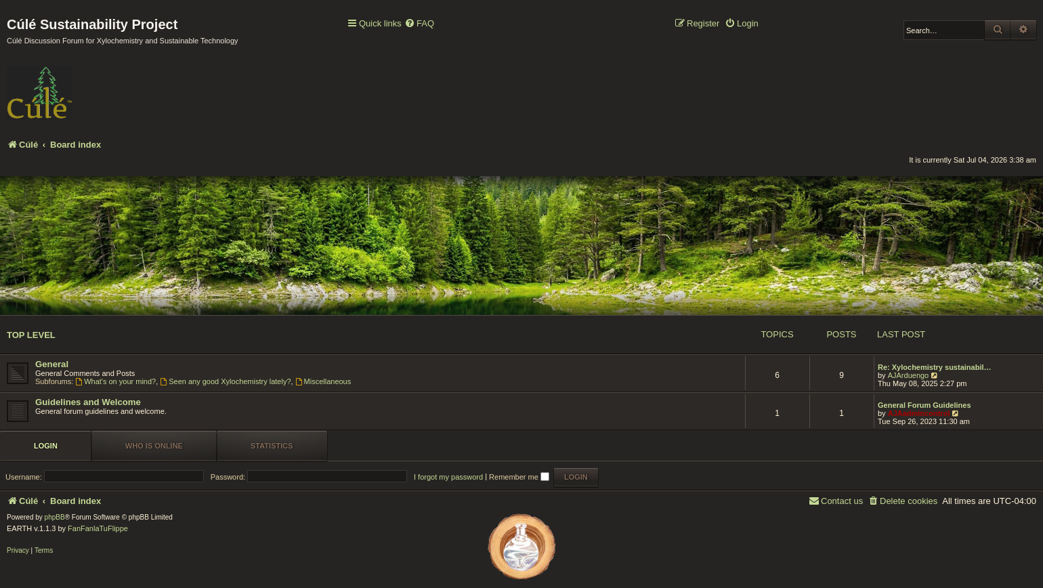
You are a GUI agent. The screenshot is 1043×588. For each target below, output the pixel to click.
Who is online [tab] (154, 446)
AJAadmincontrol (919, 413)
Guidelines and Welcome (88, 402)
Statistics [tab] (272, 446)
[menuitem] (419, 24)
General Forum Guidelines (924, 405)
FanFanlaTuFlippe (98, 528)
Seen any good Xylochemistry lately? (225, 381)
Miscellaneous (323, 381)
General (51, 364)
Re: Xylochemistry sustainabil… (935, 367)
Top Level (31, 335)
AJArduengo (908, 375)
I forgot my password (448, 477)
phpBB (55, 517)
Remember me (519, 477)
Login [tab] (46, 446)
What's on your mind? (115, 381)
